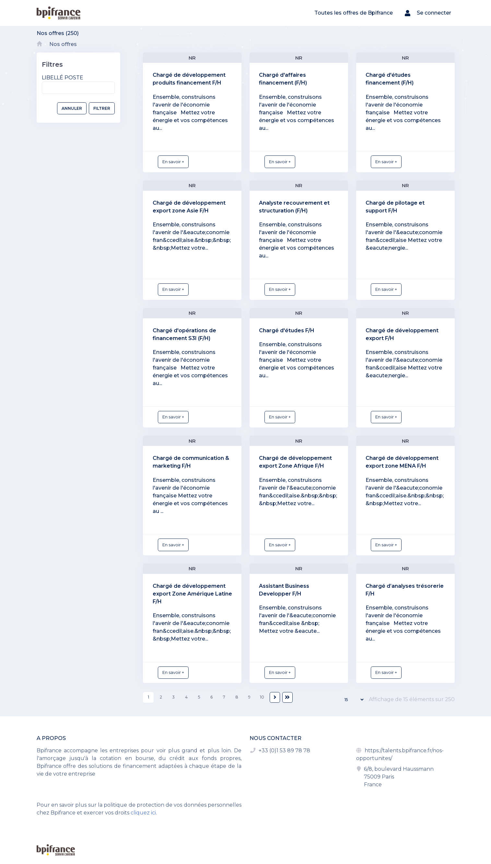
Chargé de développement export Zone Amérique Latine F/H (192, 594)
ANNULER (72, 108)
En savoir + (173, 161)
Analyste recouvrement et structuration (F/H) (294, 207)
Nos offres (63, 44)
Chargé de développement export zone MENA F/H (402, 462)
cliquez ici (143, 813)
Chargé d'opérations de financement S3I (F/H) (184, 334)
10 (262, 697)
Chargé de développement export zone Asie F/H (189, 207)
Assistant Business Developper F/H (284, 590)
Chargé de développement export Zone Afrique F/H (295, 462)
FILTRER (101, 108)
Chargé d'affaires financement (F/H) (283, 79)
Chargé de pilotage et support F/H (395, 207)
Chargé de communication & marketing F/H (191, 462)
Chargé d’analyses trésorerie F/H (405, 590)
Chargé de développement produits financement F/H (189, 79)
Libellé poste (62, 77)
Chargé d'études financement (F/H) (390, 79)
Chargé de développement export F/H (402, 334)
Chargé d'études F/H (286, 330)
